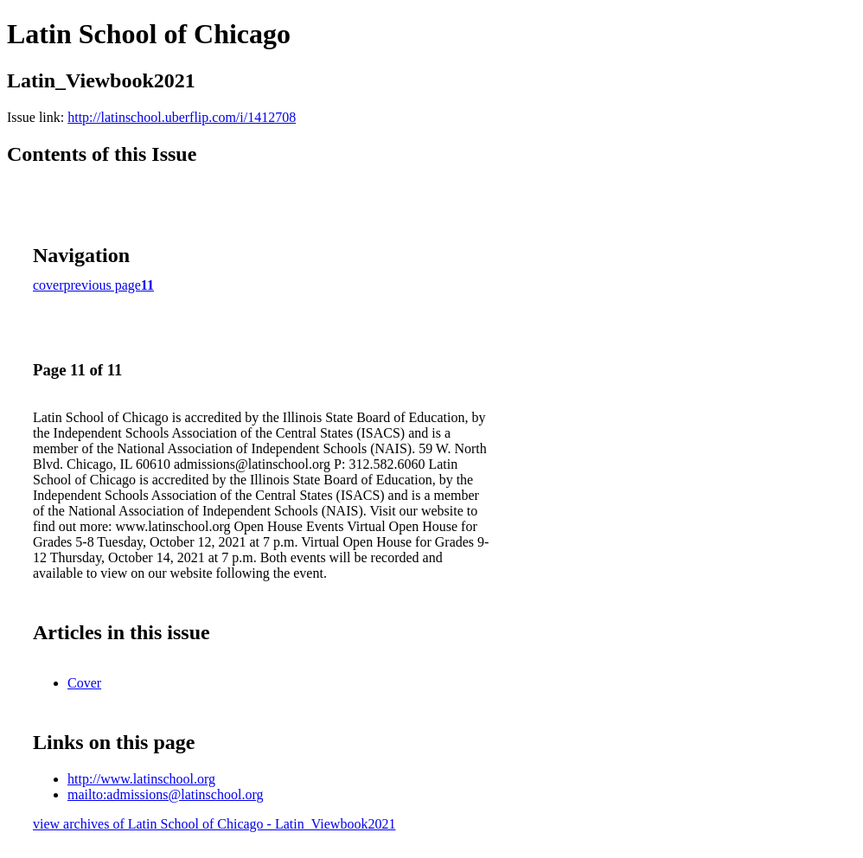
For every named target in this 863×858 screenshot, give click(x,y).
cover (48, 285)
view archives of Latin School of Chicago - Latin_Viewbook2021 (214, 823)
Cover (84, 683)
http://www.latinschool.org (141, 779)
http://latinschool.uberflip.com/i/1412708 (181, 117)
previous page (102, 285)
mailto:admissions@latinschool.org (165, 794)
